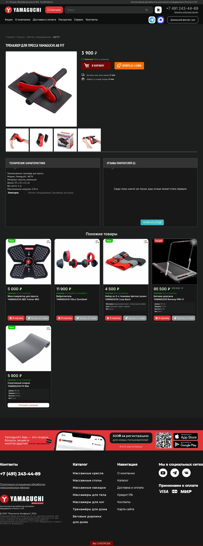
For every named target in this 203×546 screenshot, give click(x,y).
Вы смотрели (101, 543)
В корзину (16, 318)
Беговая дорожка (163, 296)
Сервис (78, 19)
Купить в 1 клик (129, 65)
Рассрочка (65, 19)
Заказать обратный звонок (186, 12)
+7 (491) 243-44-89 (20, 473)
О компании (22, 19)
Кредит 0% (125, 495)
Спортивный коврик (19, 383)
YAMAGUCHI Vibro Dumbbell (71, 299)
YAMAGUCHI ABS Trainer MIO (23, 299)
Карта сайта (125, 509)
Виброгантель (64, 296)
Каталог (122, 480)
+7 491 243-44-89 (182, 8)
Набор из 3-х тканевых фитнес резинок (127, 296)
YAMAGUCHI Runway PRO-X (169, 299)
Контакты (92, 19)
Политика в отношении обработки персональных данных (22, 486)
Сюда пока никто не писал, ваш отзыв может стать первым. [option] (150, 188)
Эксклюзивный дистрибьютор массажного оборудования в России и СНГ (164, 2)
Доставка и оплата (44, 19)
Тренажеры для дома (62, 192)
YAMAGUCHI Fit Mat (18, 386)
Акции (9, 19)
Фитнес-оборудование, (40, 192)
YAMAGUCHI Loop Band (117, 299)
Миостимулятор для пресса (23, 296)
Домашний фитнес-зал (183, 19)
